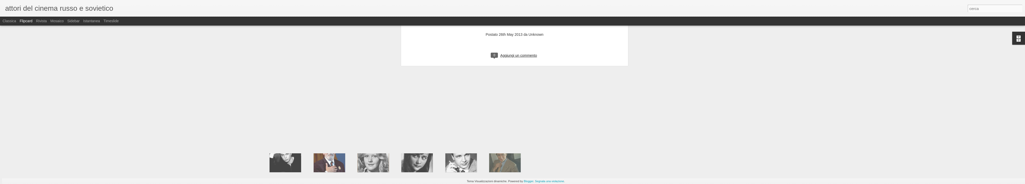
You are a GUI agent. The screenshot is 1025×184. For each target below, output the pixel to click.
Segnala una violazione (549, 181)
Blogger (528, 181)
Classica (9, 21)
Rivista (41, 21)
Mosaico (57, 21)
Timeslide (111, 21)
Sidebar (73, 21)
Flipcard (26, 21)
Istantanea (91, 21)
